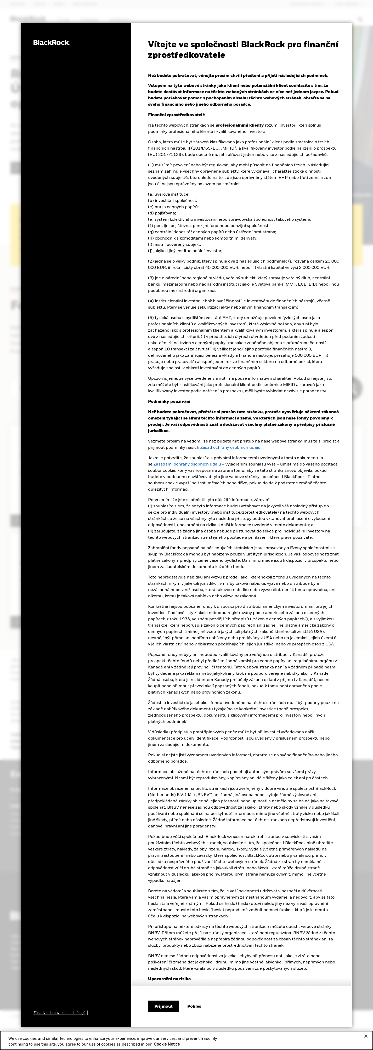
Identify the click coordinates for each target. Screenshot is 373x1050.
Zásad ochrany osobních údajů (230, 448)
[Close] (366, 1036)
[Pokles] (194, 1006)
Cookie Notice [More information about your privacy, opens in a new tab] (167, 1044)
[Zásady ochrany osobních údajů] (60, 1013)
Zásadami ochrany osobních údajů (187, 464)
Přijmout (163, 1006)
